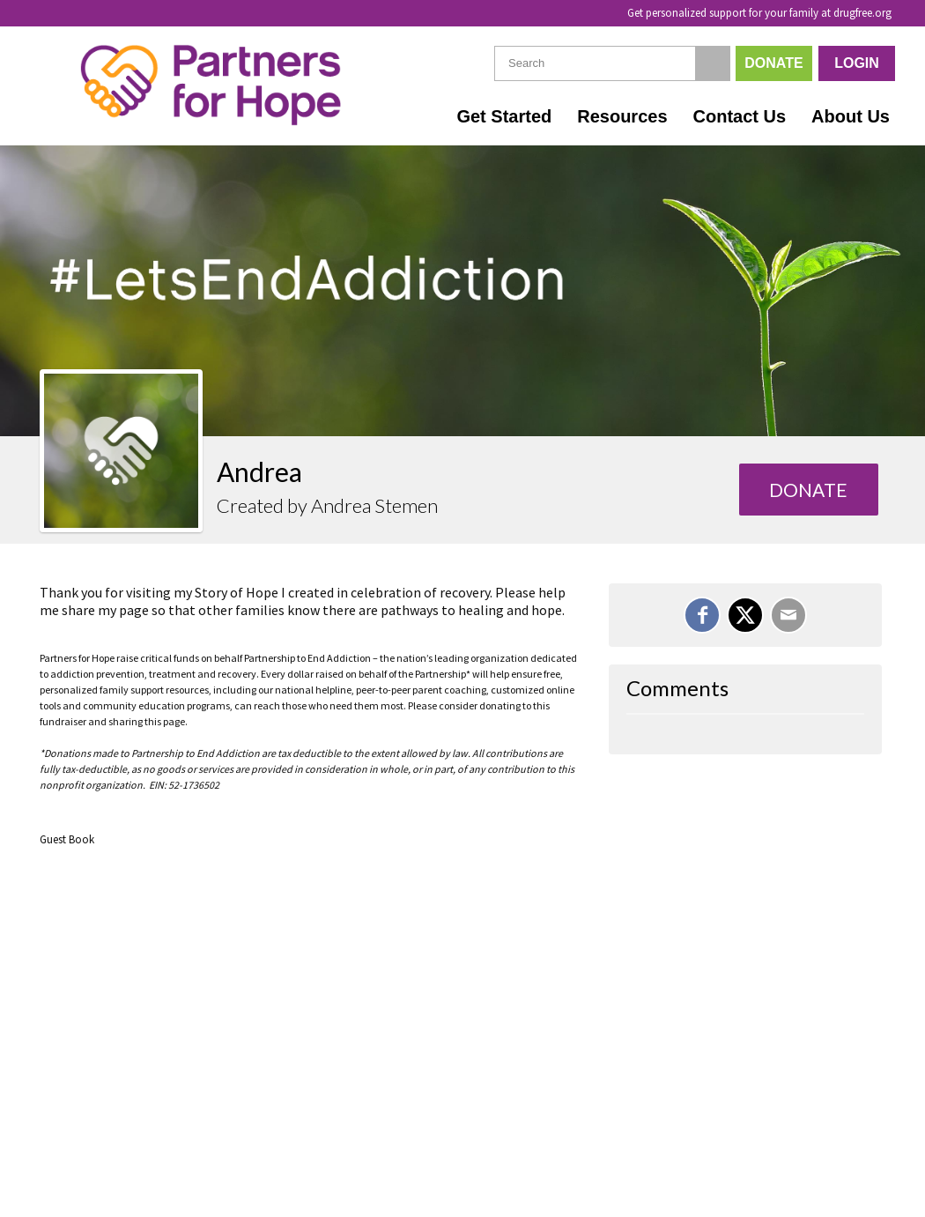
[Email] (788, 615)
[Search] (712, 63)
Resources (622, 116)
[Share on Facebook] (702, 615)
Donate (773, 63)
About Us (850, 116)
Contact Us (740, 116)
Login (856, 63)
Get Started (503, 116)
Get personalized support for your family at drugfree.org (759, 12)
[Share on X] (745, 615)
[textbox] (612, 63)
